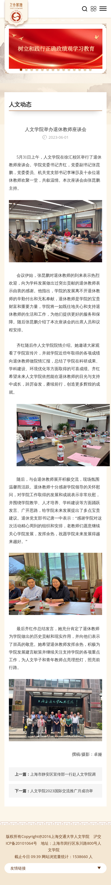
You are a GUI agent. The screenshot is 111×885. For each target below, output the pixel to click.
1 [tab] (21, 69)
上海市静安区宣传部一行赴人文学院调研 (63, 776)
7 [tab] (53, 69)
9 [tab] (63, 69)
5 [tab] (42, 69)
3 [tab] (31, 69)
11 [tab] (74, 69)
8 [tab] (58, 69)
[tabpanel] (55, 49)
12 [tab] (79, 69)
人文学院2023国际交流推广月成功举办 (61, 793)
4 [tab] (37, 69)
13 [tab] (85, 69)
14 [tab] (90, 69)
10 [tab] (69, 69)
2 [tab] (26, 69)
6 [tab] (47, 69)
